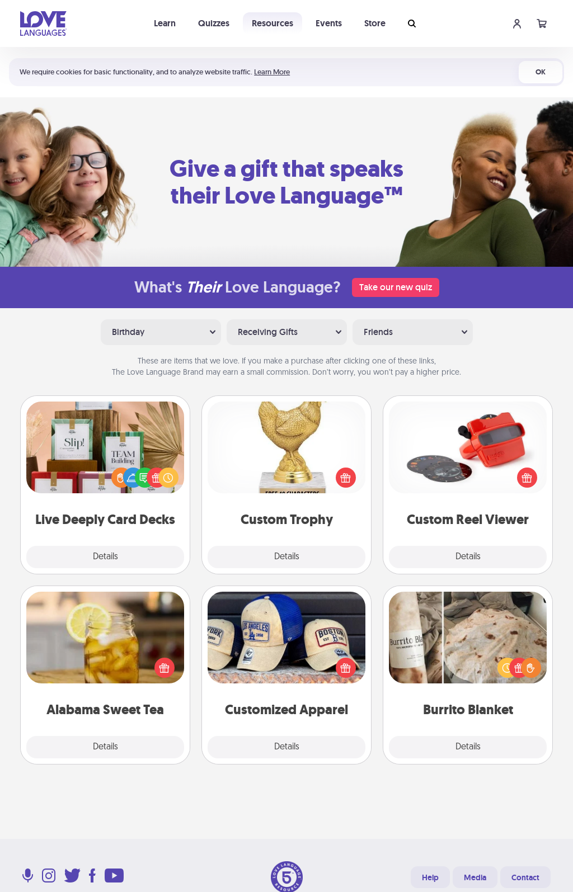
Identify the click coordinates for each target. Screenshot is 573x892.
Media (475, 877)
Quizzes (213, 23)
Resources (272, 23)
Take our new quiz (395, 287)
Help (430, 877)
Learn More (272, 72)
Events (329, 23)
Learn (165, 23)
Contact (525, 877)
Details (105, 557)
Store (375, 23)
